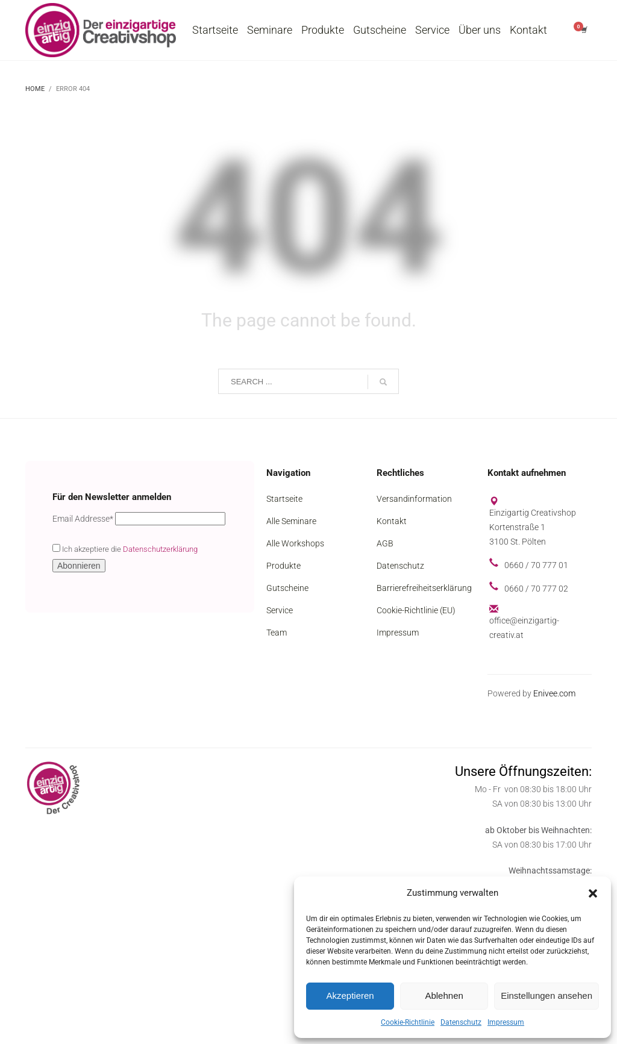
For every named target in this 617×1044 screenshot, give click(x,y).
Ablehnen (444, 995)
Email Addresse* (82, 519)
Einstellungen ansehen (546, 995)
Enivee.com (554, 693)
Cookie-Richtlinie (407, 1022)
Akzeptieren (350, 995)
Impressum (505, 1022)
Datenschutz (460, 1022)
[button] (593, 893)
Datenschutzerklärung (160, 549)
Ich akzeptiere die (125, 549)
